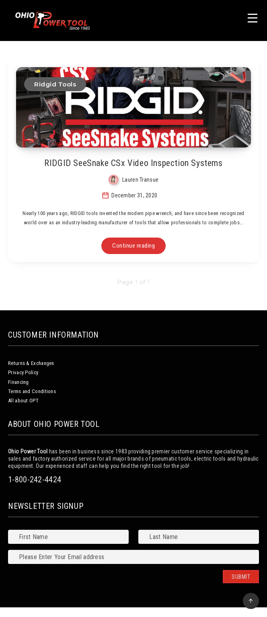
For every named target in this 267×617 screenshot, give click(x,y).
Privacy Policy (23, 372)
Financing (18, 382)
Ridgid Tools (55, 84)
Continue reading (133, 245)
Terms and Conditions (32, 391)
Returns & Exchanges (31, 363)
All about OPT (23, 401)
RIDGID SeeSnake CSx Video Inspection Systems (133, 163)
